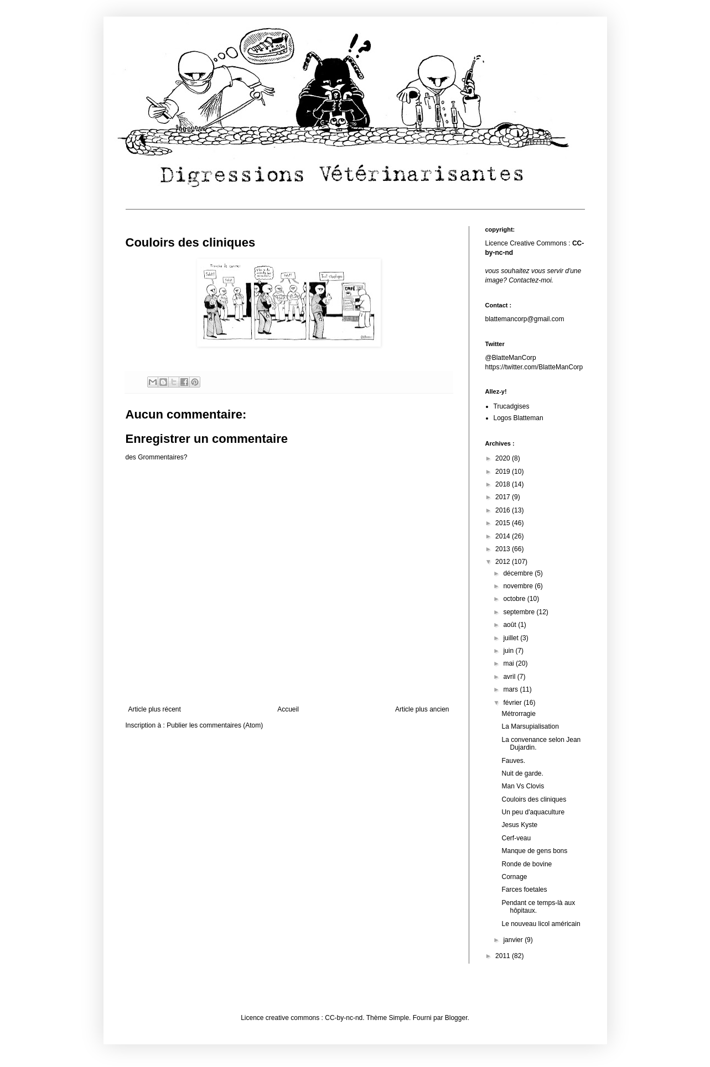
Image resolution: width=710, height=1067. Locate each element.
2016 (503, 510)
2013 (503, 549)
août (510, 625)
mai (509, 663)
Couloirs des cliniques (533, 799)
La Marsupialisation (529, 726)
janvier (514, 940)
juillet (511, 638)
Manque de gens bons (534, 851)
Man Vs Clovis (522, 786)
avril (510, 677)
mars (511, 689)
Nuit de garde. (522, 773)
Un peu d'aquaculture (532, 812)
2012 (503, 562)
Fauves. (513, 761)
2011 (503, 956)
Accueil (288, 709)
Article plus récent (154, 709)
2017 (503, 497)
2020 (503, 458)
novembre (519, 586)
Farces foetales (524, 889)
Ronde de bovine (526, 864)
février (513, 703)
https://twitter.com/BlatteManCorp (534, 367)
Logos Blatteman (518, 418)
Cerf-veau (516, 838)
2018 (503, 484)
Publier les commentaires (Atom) (215, 725)
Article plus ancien (422, 709)
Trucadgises (512, 406)
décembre (519, 573)
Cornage (514, 877)
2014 (503, 536)
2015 (503, 523)
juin (509, 651)
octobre (515, 599)
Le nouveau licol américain (540, 924)
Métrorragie (518, 714)
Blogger (456, 1018)
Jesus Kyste (519, 825)
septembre (519, 612)
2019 (503, 471)
